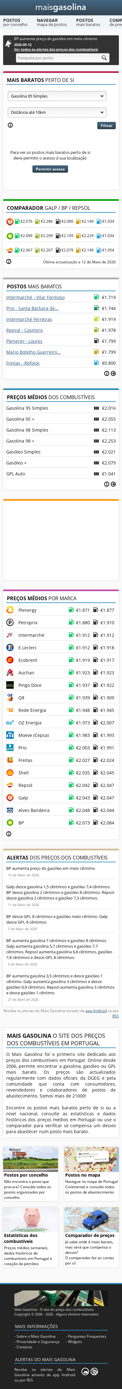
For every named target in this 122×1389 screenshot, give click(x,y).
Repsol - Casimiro (24, 330)
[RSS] (94, 1371)
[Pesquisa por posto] (63, 58)
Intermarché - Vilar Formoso (35, 297)
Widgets (75, 1341)
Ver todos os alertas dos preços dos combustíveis (56, 49)
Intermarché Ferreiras (29, 319)
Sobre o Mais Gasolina (36, 1336)
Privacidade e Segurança (38, 1341)
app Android (96, 1010)
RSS (115, 1016)
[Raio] (57, 112)
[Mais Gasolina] (61, 7)
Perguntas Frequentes (87, 1336)
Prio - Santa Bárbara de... (32, 308)
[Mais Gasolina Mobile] (85, 1371)
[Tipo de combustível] (57, 96)
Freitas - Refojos (23, 363)
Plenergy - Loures (24, 341)
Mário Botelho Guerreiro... (33, 352)
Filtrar (106, 125)
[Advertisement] (61, 540)
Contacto (24, 1347)
